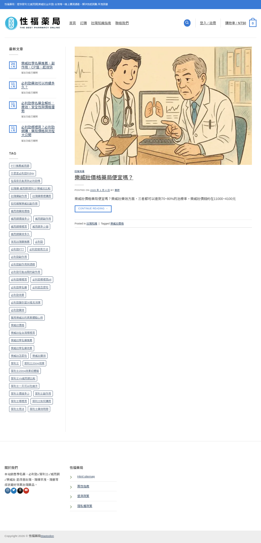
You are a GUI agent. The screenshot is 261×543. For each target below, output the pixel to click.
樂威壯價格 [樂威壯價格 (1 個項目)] (17, 325)
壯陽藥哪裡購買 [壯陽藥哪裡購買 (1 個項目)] (41, 196)
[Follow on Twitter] (14, 491)
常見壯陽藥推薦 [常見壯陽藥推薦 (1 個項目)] (20, 241)
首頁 (72, 23)
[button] (240, 23)
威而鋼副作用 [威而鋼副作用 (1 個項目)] (43, 218)
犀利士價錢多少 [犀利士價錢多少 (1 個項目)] (20, 393)
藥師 (117, 190)
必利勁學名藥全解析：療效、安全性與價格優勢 (37, 107)
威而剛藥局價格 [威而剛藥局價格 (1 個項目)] (20, 211)
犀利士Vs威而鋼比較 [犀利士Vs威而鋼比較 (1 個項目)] (23, 378)
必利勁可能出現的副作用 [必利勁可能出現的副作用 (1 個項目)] (25, 271)
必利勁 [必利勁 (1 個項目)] (39, 241)
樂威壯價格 (117, 223)
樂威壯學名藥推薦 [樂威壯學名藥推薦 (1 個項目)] (21, 340)
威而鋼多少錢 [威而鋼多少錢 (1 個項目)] (40, 226)
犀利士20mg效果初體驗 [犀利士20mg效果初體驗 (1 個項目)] (25, 370)
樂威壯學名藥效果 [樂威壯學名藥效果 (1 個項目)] (21, 348)
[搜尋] (187, 22)
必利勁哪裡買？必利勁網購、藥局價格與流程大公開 (37, 131)
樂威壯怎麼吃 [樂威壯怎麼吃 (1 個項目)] (19, 355)
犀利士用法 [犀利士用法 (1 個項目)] (17, 409)
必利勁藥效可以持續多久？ (37, 85)
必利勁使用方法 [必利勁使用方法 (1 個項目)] (38, 249)
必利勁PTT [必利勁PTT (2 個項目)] (17, 249)
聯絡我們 (122, 23)
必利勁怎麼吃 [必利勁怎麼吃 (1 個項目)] (40, 287)
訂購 (83, 23)
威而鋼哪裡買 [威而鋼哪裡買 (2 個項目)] (19, 226)
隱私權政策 (85, 506)
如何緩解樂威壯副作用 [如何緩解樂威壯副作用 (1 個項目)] (24, 203)
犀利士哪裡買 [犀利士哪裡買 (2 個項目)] (19, 401)
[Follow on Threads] (20, 491)
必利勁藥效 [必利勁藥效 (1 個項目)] (17, 310)
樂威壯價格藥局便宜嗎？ (104, 178)
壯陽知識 (79, 171)
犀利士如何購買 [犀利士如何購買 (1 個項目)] (41, 401)
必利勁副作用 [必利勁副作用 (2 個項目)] (19, 256)
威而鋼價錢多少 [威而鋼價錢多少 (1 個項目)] (20, 218)
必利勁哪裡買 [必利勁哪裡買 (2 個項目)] (19, 279)
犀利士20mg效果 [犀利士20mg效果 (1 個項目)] (34, 363)
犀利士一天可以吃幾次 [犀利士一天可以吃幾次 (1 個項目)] (24, 386)
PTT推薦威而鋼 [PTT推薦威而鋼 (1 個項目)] (20, 165)
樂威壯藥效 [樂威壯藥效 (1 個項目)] (39, 355)
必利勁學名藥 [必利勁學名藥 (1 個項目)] (19, 287)
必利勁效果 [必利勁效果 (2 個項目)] (17, 294)
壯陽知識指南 (101, 23)
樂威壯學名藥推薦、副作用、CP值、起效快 (37, 65)
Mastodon (47, 536)
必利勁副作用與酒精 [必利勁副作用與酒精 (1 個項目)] (23, 264)
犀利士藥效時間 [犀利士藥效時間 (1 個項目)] (39, 409)
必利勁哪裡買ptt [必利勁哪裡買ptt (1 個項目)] (41, 279)
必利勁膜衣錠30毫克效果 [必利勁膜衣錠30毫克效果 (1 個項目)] (26, 302)
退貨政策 (83, 496)
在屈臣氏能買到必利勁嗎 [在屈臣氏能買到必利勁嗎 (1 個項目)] (25, 180)
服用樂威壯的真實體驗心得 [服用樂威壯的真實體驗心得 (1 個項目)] (27, 317)
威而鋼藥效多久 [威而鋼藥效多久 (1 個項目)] (20, 234)
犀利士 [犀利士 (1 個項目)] (15, 363)
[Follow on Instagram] (8, 491)
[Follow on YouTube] (26, 491)
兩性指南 (83, 486)
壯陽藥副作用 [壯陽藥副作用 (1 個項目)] (19, 196)
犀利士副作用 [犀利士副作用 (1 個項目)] (43, 393)
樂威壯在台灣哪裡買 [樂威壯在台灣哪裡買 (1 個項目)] (23, 332)
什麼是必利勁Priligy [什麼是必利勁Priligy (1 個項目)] (22, 173)
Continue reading (93, 209)
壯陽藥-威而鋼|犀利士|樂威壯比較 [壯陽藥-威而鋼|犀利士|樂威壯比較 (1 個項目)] (31, 188)
